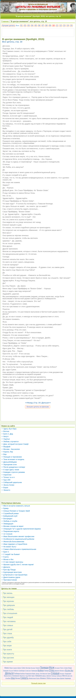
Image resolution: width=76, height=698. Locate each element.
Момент (43, 678)
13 (64, 26)
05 (36, 26)
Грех (48, 673)
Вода (70, 668)
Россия (11, 670)
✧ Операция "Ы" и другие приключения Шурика (21, 529)
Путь (61, 668)
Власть (62, 670)
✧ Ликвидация (7, 524)
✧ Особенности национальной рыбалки (17, 539)
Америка (38, 676)
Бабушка (59, 675)
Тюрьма (6, 670)
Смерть (24, 678)
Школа (48, 675)
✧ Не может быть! (8, 547)
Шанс (19, 668)
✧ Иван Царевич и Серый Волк (14, 544)
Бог (29, 676)
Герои (38, 668)
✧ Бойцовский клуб (9, 516)
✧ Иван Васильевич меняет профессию (17, 536)
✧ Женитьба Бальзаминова (12, 542)
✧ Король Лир (7, 452)
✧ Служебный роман (10, 513)
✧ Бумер (5, 508)
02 (25, 26)
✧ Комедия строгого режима (13, 472)
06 (39, 26)
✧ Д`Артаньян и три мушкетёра (14, 575)
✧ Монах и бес (7, 559)
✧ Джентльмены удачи (10, 577)
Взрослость (8, 675)
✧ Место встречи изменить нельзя (15, 506)
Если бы (69, 670)
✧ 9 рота (5, 557)
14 (68, 26)
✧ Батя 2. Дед (7, 434)
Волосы (22, 675)
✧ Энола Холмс (7, 485)
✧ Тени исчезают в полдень (12, 459)
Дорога (57, 670)
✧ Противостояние (9, 580)
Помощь (53, 675)
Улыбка (7, 678)
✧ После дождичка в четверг (13, 467)
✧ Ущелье (5, 439)
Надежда (68, 678)
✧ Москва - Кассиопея (10, 449)
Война (41, 670)
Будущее (68, 673)
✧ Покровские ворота (10, 531)
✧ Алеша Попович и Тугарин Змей (15, 511)
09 (50, 26)
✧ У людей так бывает (10, 554)
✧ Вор (4, 454)
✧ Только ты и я (8, 477)
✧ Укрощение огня (9, 465)
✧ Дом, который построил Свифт (15, 444)
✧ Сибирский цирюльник (11, 482)
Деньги (9, 673)
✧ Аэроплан (6, 475)
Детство (69, 675)
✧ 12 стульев (6, 534)
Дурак (62, 678)
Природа (34, 670)
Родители (28, 673)
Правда (44, 667)
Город (46, 670)
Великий (53, 678)
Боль (38, 678)
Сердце (55, 673)
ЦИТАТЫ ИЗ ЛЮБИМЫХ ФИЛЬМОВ (38, 6)
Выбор (22, 673)
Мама (6, 668)
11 (57, 26)
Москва (33, 668)
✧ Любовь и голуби (9, 521)
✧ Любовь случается (10, 442)
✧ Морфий (5, 447)
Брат (33, 675)
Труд (26, 675)
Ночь (49, 678)
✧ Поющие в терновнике (11, 457)
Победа (17, 673)
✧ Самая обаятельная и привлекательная (18, 549)
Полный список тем (38, 683)
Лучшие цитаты (8, 26)
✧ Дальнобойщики (9, 462)
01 (21, 26)
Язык (11, 668)
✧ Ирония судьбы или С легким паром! (17, 565)
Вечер (17, 678)
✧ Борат (4, 488)
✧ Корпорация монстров (11, 572)
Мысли (44, 673)
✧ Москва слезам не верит (12, 526)
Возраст (62, 673)
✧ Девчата (5, 567)
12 (61, 26)
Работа (15, 670)
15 (71, 26)
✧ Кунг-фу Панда (8, 570)
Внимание (15, 675)
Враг (33, 673)
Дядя (58, 678)
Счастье (28, 670)
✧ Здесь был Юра (8, 429)
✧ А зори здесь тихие (10, 470)
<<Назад (29, 403)
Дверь (44, 675)
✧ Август (5, 436)
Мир (13, 678)
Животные (32, 678)
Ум (41, 673)
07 (43, 26)
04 (32, 26)
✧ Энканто (5, 490)
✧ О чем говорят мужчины (12, 562)
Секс (23, 668)
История (57, 668)
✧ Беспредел (6, 519)
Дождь (38, 673)
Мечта (64, 676)
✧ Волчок (5, 431)
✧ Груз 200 (5, 480)
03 (28, 26)
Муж (51, 667)
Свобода (22, 670)
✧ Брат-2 (5, 552)
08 (46, 26)
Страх (66, 668)
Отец (51, 670)
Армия (15, 668)
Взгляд (28, 668)
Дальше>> (46, 403)
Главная (5, 21)
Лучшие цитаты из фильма (38, 407)
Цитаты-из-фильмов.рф (38, 4)
